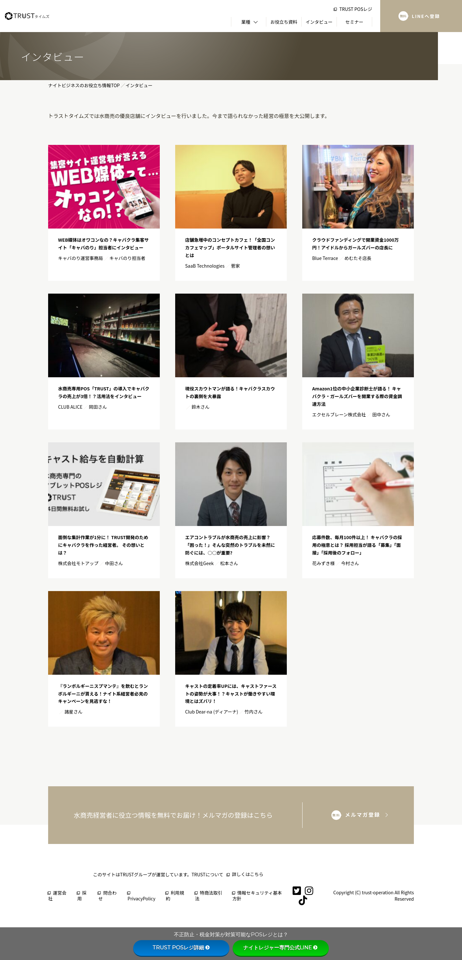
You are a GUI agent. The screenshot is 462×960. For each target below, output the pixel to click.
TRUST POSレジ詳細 (181, 948)
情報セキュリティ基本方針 (257, 896)
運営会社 (57, 896)
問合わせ (107, 896)
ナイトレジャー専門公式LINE (280, 948)
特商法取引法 (208, 896)
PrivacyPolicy (142, 896)
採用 (82, 896)
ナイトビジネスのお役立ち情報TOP (84, 85)
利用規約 (175, 896)
